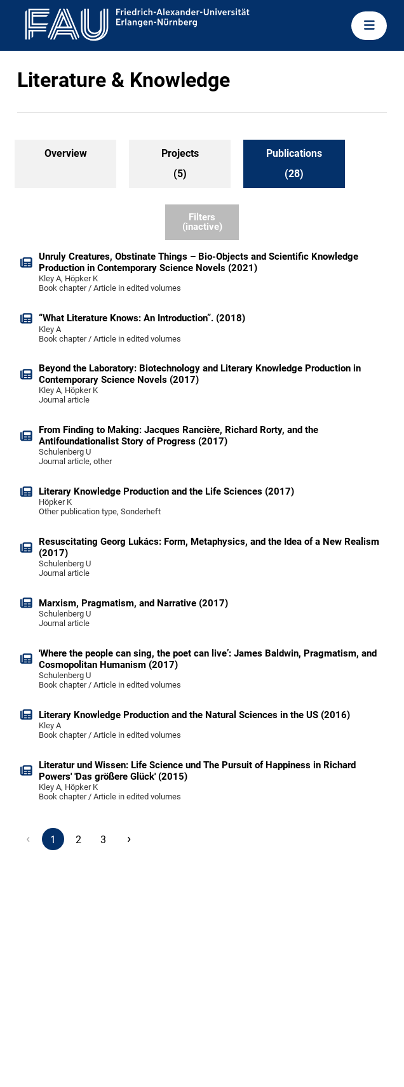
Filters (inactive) (202, 221)
